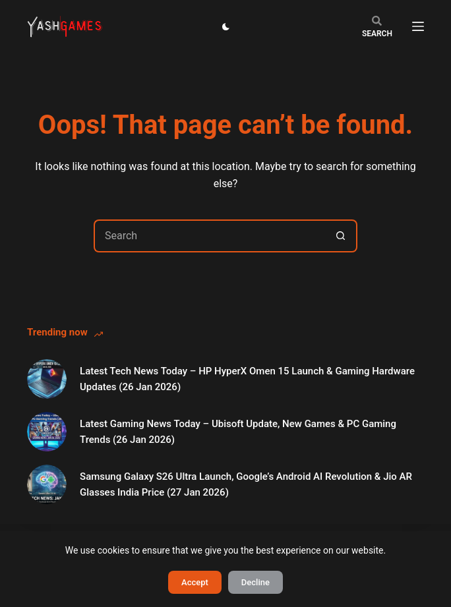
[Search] (377, 27)
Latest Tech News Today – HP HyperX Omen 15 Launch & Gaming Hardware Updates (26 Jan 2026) (247, 379)
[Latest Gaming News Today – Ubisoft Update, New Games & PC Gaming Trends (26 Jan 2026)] (47, 431)
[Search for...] (209, 235)
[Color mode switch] (226, 27)
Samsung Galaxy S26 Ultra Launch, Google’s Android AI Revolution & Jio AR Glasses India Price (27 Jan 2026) (246, 485)
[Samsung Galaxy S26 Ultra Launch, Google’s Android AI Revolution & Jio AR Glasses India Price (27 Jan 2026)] (47, 484)
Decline (255, 582)
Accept (194, 582)
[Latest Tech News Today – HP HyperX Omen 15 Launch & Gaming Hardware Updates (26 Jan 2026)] (47, 379)
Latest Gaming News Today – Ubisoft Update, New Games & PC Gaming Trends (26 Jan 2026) (238, 432)
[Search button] (340, 235)
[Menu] (418, 26)
